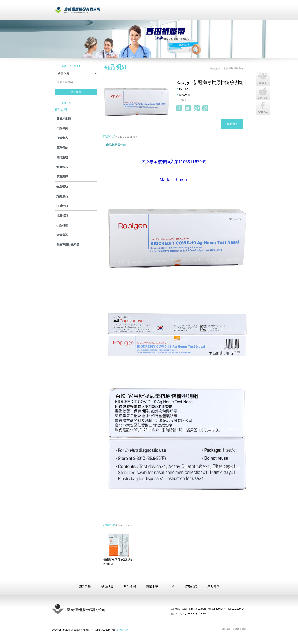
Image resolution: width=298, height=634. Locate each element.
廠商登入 (215, 8)
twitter (188, 108)
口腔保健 (62, 128)
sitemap (122, 629)
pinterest (205, 108)
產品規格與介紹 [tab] (116, 145)
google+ (197, 108)
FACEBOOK (263, 104)
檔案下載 (177, 8)
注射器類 (62, 215)
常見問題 (196, 8)
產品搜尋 (76, 92)
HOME (204, 68)
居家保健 (62, 147)
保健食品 (62, 138)
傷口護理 (62, 157)
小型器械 (62, 225)
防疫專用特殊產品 (67, 244)
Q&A (171, 586)
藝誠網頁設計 (239, 629)
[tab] (132, 143)
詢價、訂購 (263, 90)
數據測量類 (63, 118)
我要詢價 (232, 123)
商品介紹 (158, 8)
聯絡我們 (234, 8)
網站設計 (226, 629)
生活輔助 (62, 186)
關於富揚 (120, 8)
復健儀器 (62, 235)
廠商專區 (213, 586)
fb (179, 108)
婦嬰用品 (62, 196)
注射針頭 (62, 206)
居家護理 (62, 177)
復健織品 (62, 167)
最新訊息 (139, 8)
